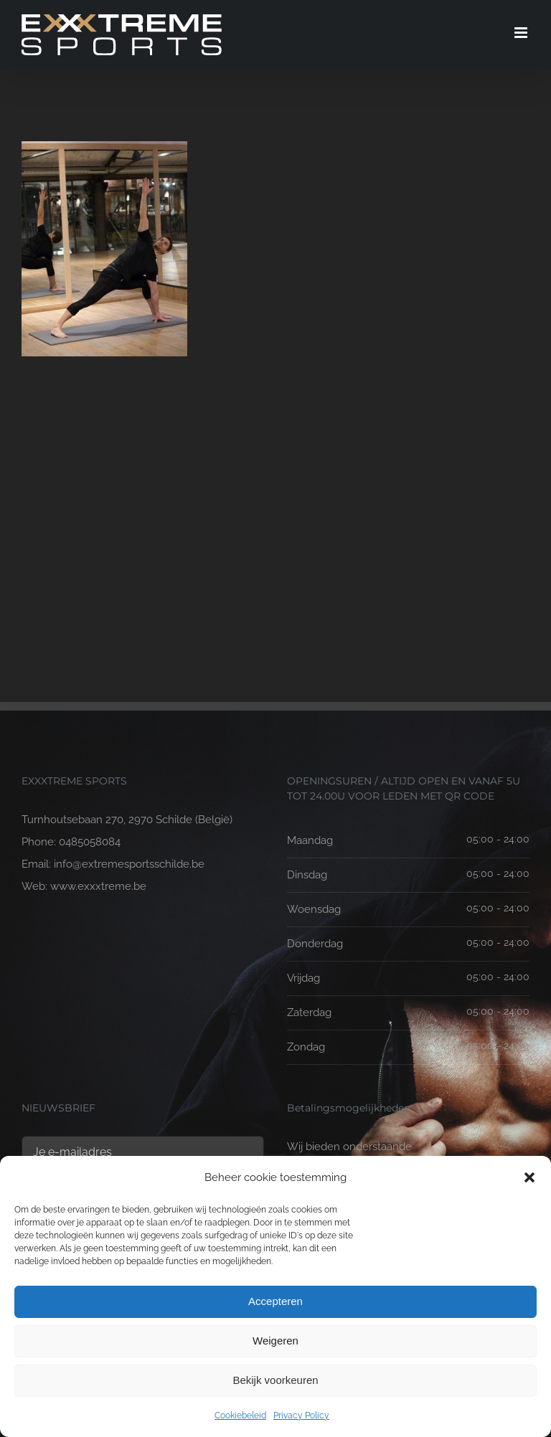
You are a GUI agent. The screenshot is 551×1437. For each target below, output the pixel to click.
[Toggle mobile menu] (521, 32)
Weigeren (275, 1340)
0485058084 (90, 841)
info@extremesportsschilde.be (129, 864)
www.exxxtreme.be (98, 886)
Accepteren (275, 1301)
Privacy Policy (301, 1415)
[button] (529, 1177)
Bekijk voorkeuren (275, 1380)
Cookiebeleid (240, 1415)
